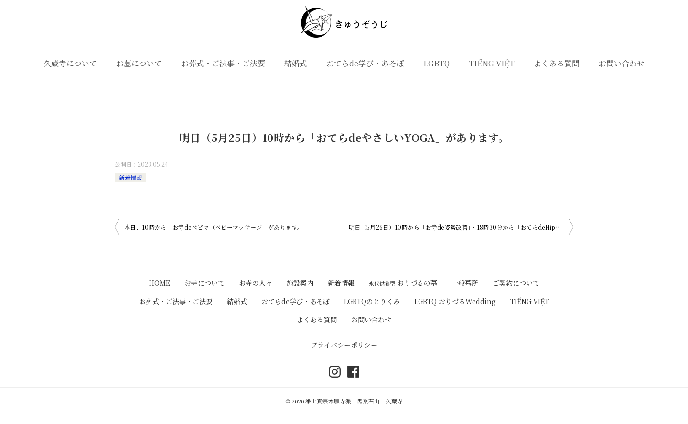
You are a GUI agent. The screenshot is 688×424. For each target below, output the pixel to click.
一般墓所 (465, 282)
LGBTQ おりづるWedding (455, 301)
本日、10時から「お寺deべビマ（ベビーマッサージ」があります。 (213, 227)
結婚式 (295, 63)
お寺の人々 (255, 282)
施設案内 (300, 282)
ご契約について (516, 282)
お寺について (204, 282)
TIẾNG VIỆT (492, 63)
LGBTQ (436, 63)
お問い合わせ (622, 63)
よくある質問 (557, 63)
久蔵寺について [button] (70, 63)
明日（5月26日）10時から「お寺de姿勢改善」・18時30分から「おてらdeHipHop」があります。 (461, 227)
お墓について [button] (139, 63)
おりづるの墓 (403, 282)
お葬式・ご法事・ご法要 (223, 63)
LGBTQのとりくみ (372, 301)
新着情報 (130, 177)
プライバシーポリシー (344, 345)
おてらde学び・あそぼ (365, 63)
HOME (159, 282)
